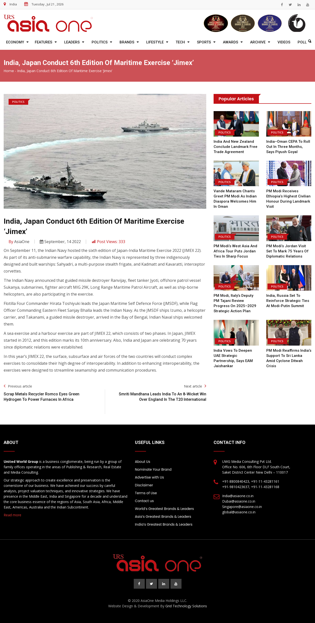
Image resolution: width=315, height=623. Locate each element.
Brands (127, 42)
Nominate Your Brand (153, 469)
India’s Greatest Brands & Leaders (164, 524)
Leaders (72, 42)
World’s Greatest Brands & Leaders (164, 508)
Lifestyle (155, 42)
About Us (142, 461)
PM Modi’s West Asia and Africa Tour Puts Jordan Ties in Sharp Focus (235, 251)
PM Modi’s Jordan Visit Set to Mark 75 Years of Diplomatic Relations (287, 251)
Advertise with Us (149, 477)
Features (43, 42)
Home (9, 70)
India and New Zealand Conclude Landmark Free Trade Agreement (235, 146)
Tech (180, 42)
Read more (12, 515)
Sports (204, 42)
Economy (15, 42)
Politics (100, 42)
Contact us (144, 500)
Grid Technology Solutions (186, 606)
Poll (302, 42)
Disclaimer (144, 485)
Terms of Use (146, 493)
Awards (230, 42)
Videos (284, 42)
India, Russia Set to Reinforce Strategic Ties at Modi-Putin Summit (287, 300)
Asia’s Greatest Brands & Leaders (163, 516)
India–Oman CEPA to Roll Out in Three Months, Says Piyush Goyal (288, 146)
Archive (258, 42)
